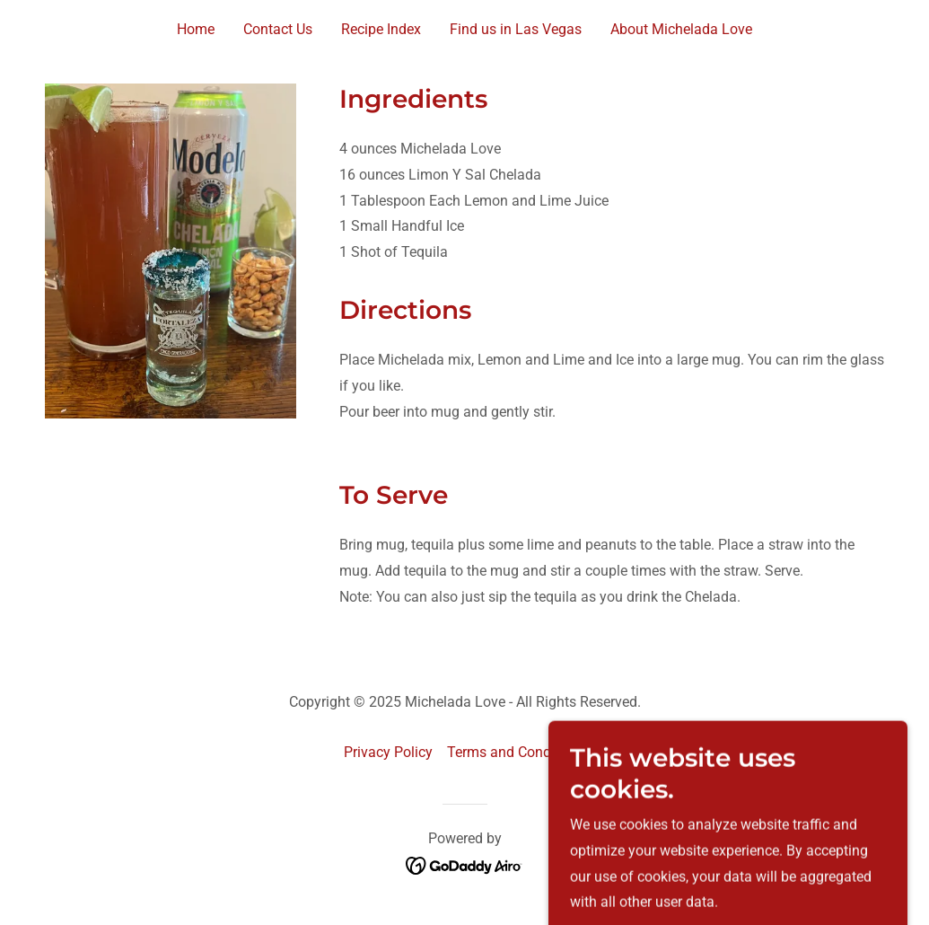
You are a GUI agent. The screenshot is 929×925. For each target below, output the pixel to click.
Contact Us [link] (277, 29)
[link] (464, 864)
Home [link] (196, 29)
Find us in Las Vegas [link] (516, 29)
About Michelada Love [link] (681, 29)
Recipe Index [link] (381, 29)
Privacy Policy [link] (388, 752)
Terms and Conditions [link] (516, 752)
